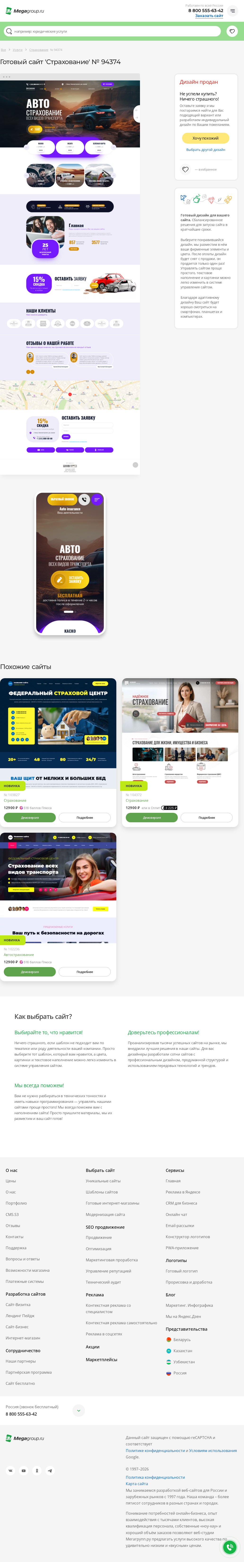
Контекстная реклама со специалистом (108, 1308)
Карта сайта (137, 1483)
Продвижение (99, 1237)
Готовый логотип (182, 1271)
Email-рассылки (180, 1225)
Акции (93, 1347)
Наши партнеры (21, 1361)
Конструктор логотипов (188, 1236)
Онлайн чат (176, 1214)
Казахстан (179, 1351)
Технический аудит (103, 1282)
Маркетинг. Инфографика (189, 1305)
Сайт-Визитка (18, 1304)
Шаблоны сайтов (102, 1192)
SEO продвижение (105, 1227)
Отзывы (13, 1225)
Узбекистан (180, 1362)
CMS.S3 (12, 1214)
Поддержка (16, 1247)
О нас (11, 1192)
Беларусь (178, 1339)
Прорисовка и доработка (189, 1282)
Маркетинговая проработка (112, 1260)
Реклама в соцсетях (104, 1334)
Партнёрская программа (29, 1372)
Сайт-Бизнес (17, 1326)
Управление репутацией (108, 1271)
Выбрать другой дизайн (205, 149)
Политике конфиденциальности (155, 1450)
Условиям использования (213, 1450)
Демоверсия (30, 817)
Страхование (15, 800)
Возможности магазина (28, 1270)
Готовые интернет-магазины (112, 1203)
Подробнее (85, 817)
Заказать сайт (209, 16)
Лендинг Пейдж (20, 1315)
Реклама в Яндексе (183, 1192)
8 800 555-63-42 (205, 10)
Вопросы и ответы (23, 1259)
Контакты (14, 1236)
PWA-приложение (182, 1247)
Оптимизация (98, 1248)
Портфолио (16, 1203)
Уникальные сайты (103, 1181)
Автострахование (19, 954)
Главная (173, 1181)
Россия (176, 1373)
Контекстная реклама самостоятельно (121, 1322)
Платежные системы (25, 1281)
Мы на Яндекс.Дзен (183, 1316)
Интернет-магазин (23, 1338)
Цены (11, 1181)
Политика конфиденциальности (155, 1477)
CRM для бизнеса (181, 1203)
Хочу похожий (206, 138)
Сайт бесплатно (20, 1383)
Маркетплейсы (101, 1359)
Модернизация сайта (105, 1214)
